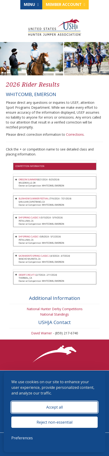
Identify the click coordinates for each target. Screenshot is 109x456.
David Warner (41, 333)
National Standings (54, 314)
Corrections (75, 134)
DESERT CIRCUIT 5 (27, 274)
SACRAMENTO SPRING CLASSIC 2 (34, 255)
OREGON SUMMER (28, 179)
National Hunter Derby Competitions (55, 309)
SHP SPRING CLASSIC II (29, 217)
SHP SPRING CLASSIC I (29, 236)
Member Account (65, 4)
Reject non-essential (54, 422)
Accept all (54, 407)
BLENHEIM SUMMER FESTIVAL (34, 198)
